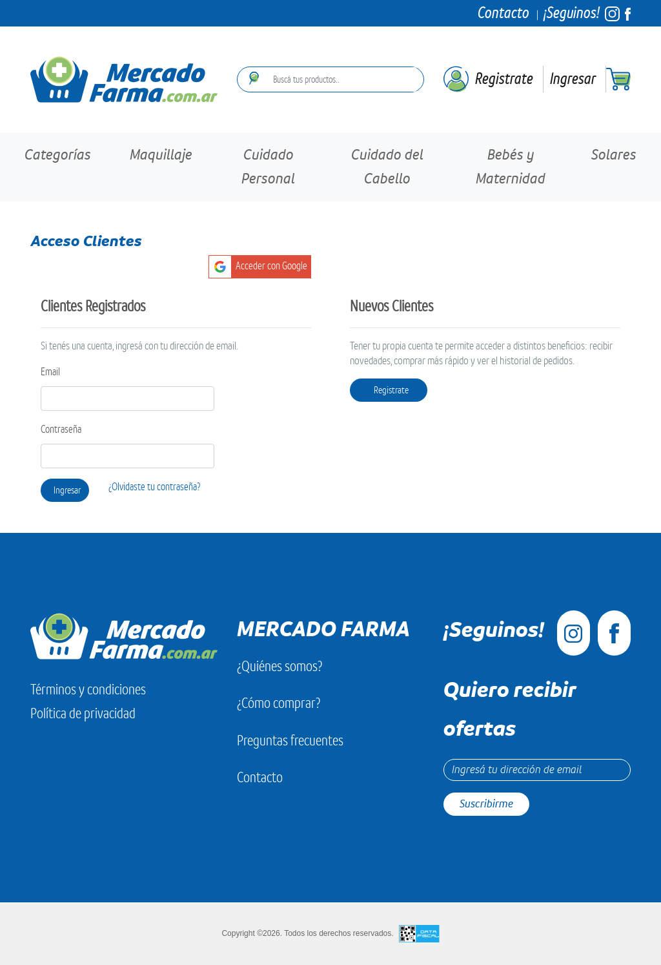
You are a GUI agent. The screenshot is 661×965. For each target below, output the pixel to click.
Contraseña (61, 429)
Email (50, 372)
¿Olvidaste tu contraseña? (154, 487)
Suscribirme (486, 804)
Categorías (58, 155)
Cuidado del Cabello (387, 167)
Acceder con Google (271, 266)
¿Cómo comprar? (278, 703)
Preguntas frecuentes (290, 740)
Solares (613, 155)
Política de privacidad (83, 713)
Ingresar (573, 78)
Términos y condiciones (88, 689)
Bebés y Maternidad (510, 167)
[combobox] (341, 79)
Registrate (504, 78)
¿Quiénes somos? (279, 666)
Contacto (503, 12)
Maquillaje (161, 155)
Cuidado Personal (268, 167)
